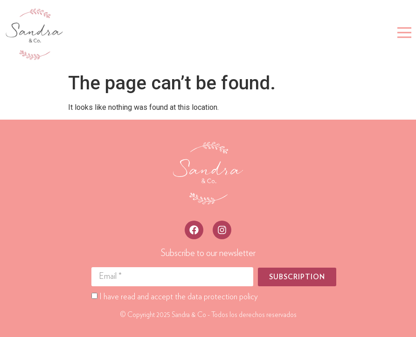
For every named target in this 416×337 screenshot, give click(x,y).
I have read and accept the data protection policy (178, 297)
